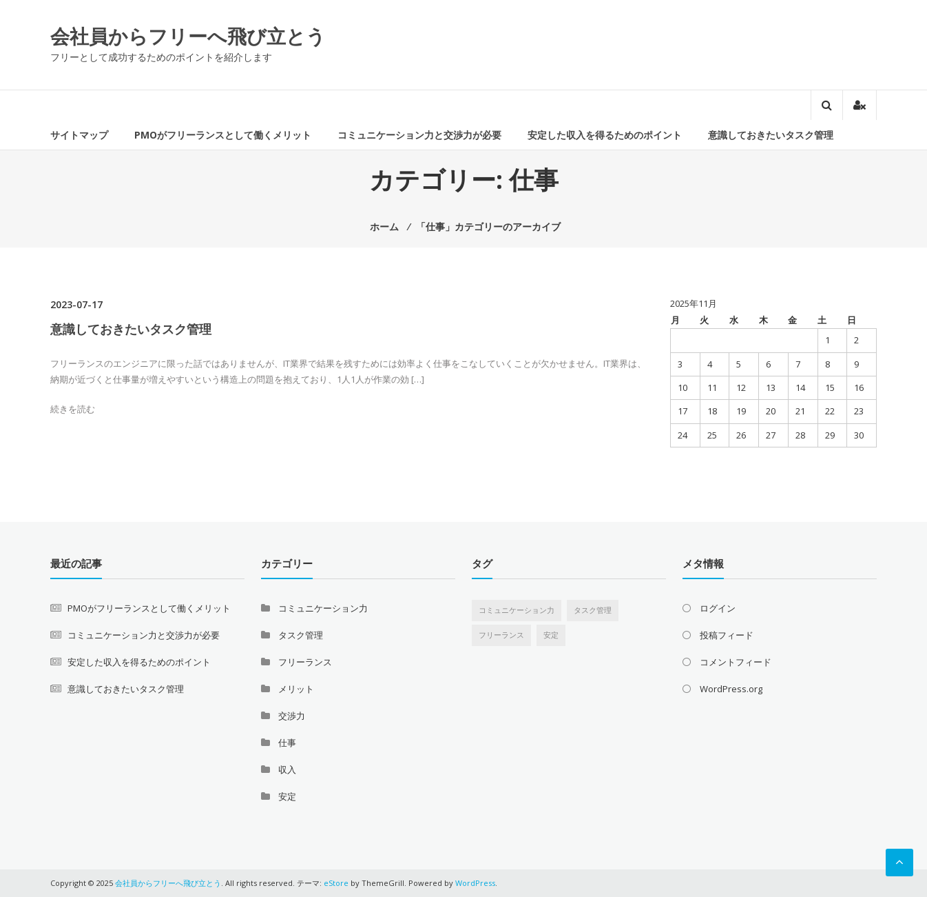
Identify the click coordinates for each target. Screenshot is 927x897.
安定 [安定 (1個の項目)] (551, 635)
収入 (287, 769)
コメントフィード (735, 662)
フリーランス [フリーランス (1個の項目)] (501, 635)
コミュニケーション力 (323, 608)
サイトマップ (79, 134)
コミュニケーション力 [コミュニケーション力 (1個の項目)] (516, 610)
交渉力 (291, 715)
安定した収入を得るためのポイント (605, 134)
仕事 (287, 742)
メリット (296, 689)
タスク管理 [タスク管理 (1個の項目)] (593, 610)
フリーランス (305, 662)
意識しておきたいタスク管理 (770, 134)
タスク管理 (300, 635)
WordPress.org (731, 689)
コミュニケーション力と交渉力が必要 (419, 134)
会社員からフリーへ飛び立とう (188, 36)
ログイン (718, 608)
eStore (336, 883)
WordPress (475, 883)
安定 (287, 796)
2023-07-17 (76, 304)
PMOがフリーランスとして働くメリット (222, 134)
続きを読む (72, 409)
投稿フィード (726, 635)
